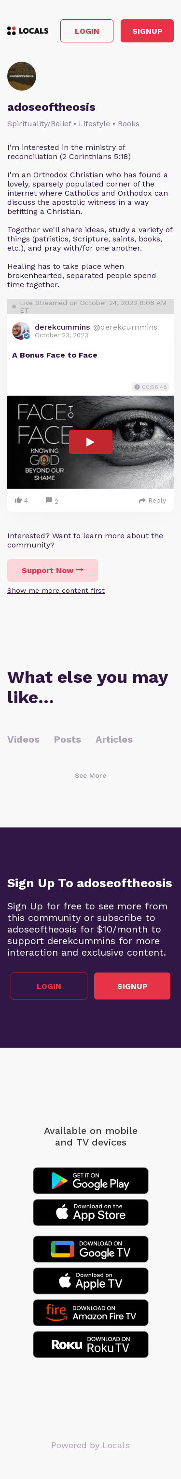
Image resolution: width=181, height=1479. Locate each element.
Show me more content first (56, 590)
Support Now (53, 570)
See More (90, 775)
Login (87, 31)
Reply (152, 500)
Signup (147, 31)
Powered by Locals (90, 1445)
